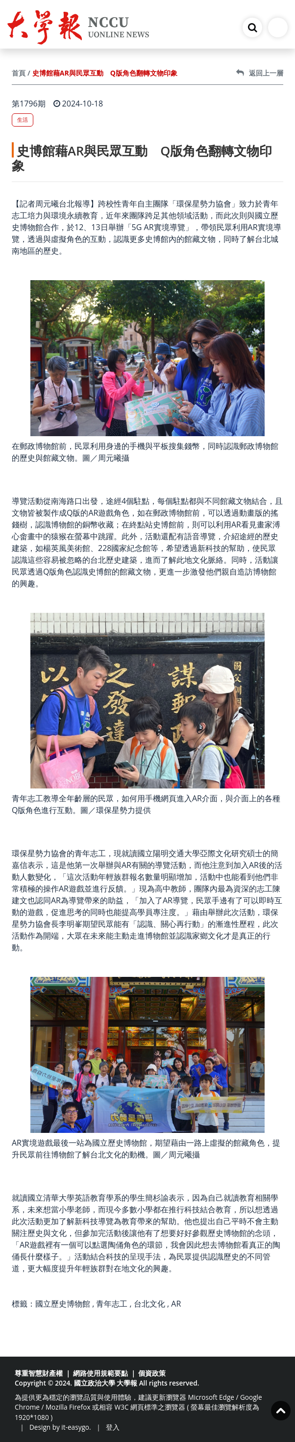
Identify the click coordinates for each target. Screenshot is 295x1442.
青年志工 (111, 1303)
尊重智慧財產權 (39, 1373)
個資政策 (152, 1373)
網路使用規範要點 (100, 1373)
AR (176, 1303)
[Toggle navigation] (278, 27)
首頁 (18, 73)
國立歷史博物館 (62, 1303)
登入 (113, 1427)
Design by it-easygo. (60, 1427)
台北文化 (149, 1303)
